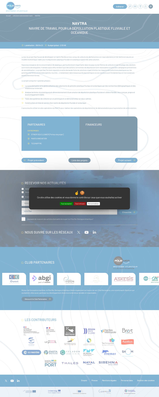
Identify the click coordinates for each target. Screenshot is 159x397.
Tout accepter (66, 204)
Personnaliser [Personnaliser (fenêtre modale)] (93, 204)
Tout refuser (80, 204)
